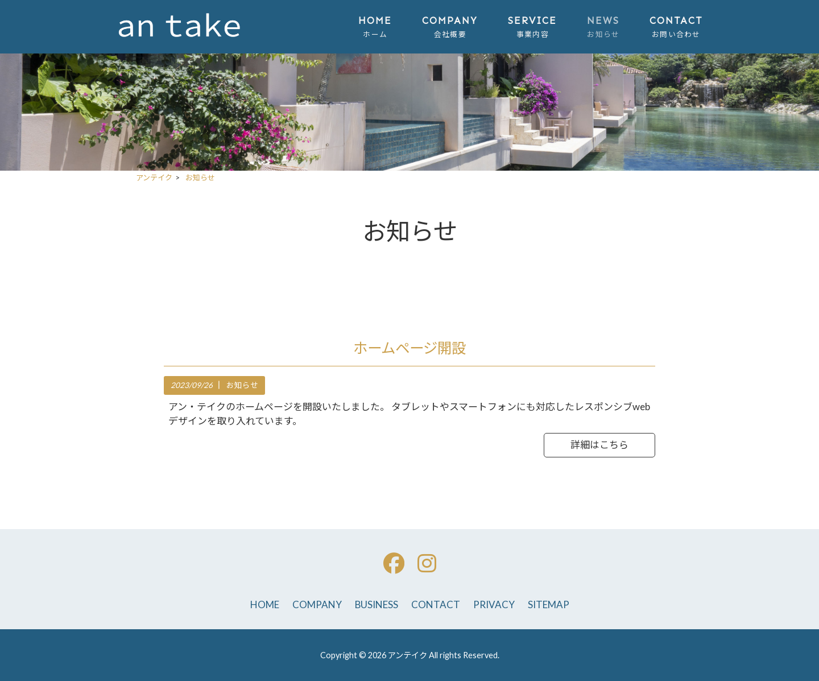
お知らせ (242, 385)
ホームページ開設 (409, 347)
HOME (264, 604)
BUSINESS (376, 604)
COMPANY (317, 604)
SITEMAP (548, 604)
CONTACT (435, 604)
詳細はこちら (599, 445)
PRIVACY (494, 604)
